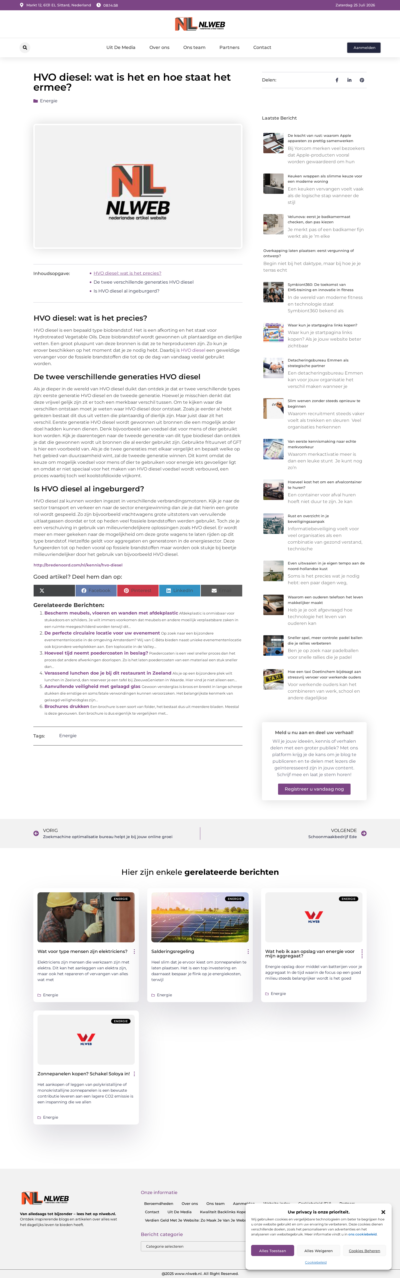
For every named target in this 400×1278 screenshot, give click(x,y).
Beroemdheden (158, 1203)
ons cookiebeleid (362, 1234)
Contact (262, 47)
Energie (49, 100)
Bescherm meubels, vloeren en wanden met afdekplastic (111, 613)
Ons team (194, 47)
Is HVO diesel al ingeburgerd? (126, 291)
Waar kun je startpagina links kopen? (322, 325)
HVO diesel (193, 350)
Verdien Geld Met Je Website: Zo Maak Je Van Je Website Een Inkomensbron (216, 1220)
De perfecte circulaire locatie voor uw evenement (102, 633)
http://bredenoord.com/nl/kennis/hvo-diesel (78, 565)
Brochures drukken (66, 706)
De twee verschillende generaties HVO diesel (144, 282)
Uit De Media (121, 47)
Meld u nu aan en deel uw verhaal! (314, 732)
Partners (229, 47)
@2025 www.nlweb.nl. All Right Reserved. (200, 1273)
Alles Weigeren (318, 1251)
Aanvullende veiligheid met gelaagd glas (92, 686)
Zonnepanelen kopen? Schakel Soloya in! (84, 1073)
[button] (383, 1212)
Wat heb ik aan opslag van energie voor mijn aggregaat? (310, 953)
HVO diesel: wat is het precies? (127, 273)
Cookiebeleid (316, 1262)
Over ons (159, 47)
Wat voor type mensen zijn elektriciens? (83, 951)
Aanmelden (244, 1203)
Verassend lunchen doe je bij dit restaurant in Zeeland (107, 673)
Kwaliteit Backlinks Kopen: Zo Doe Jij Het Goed (244, 1212)
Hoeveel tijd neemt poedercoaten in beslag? (96, 653)
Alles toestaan (272, 1251)
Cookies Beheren (364, 1251)
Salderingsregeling (172, 951)
